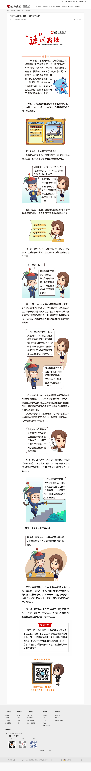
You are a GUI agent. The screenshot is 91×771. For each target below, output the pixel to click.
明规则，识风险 (59, 720)
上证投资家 (48, 750)
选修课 (7, 718)
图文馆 (18, 715)
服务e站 (58, 6)
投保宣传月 (30, 718)
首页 (33, 6)
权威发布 (45, 723)
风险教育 (57, 715)
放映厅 (18, 718)
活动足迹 (29, 715)
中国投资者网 (82, 1)
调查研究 (77, 6)
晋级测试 (7, 720)
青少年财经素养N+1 (32, 723)
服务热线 (45, 715)
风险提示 (64, 6)
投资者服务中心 (72, 1)
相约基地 (70, 6)
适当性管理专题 (26, 11)
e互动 (44, 720)
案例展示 (57, 718)
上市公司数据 (46, 725)
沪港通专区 (8, 723)
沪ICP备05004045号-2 (57, 760)
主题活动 (52, 6)
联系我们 (8, 729)
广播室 (18, 720)
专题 (18, 723)
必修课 (19, 11)
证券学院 (39, 6)
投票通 (44, 718)
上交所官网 (64, 1)
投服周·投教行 (31, 720)
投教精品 (45, 6)
